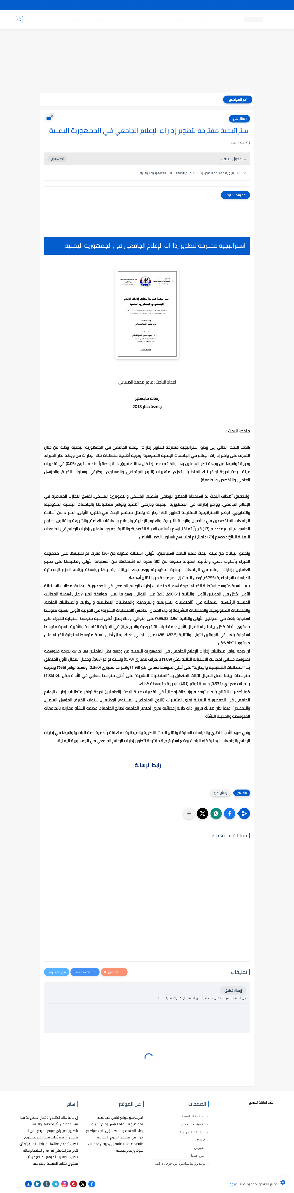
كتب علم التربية (180, 19)
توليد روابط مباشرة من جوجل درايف (179, 1163)
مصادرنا (197, 5)
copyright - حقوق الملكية (135, 5)
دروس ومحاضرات (48, 19)
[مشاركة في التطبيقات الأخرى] (189, 813)
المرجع (234, 1184)
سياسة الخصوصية (192, 1132)
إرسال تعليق (233, 990)
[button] (229, 813)
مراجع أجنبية (74, 19)
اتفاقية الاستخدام (193, 1124)
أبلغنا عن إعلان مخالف (172, 5)
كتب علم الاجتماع (151, 19)
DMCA (200, 1140)
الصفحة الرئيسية (193, 1116)
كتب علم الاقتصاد (121, 19)
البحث (212, 5)
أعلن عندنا (198, 1155)
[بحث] (19, 19)
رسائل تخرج (95, 19)
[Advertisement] (147, 61)
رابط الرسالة (147, 765)
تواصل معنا (268, 5)
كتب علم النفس (208, 19)
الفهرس (199, 1148)
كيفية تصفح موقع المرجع (238, 5)
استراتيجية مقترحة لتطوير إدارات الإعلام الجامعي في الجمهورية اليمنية (189, 173)
